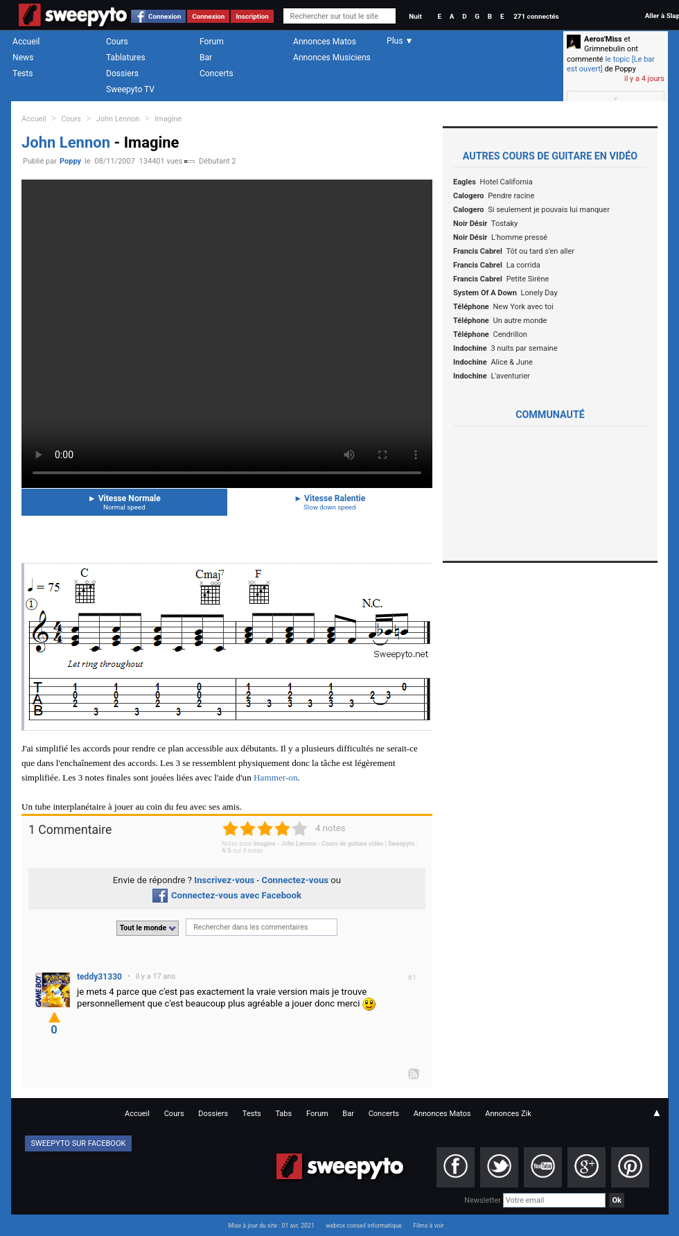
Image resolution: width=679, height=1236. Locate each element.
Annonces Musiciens (332, 57)
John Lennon (118, 118)
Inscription (252, 16)
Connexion (164, 16)
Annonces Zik (508, 1113)
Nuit (415, 16)
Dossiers (122, 73)
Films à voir (428, 1225)
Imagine (168, 118)
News (22, 57)
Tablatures (126, 57)
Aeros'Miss (603, 39)
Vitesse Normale (124, 502)
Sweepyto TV (130, 89)
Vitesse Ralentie (330, 502)
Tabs (283, 1113)
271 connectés (535, 16)
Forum (212, 41)
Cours (117, 41)
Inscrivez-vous (224, 880)
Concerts (216, 73)
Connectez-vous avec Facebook (226, 895)
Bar (206, 57)
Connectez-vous (295, 880)
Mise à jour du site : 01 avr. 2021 (271, 1225)
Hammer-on (275, 777)
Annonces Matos (324, 41)
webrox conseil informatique (364, 1225)
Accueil (26, 41)
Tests (22, 73)
